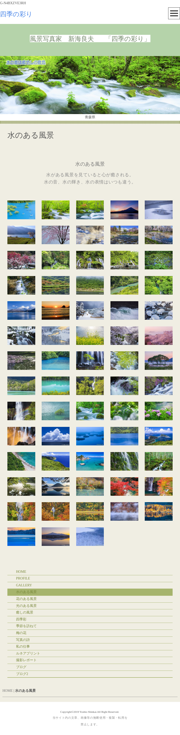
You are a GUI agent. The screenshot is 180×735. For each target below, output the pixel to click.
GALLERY (24, 585)
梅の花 (21, 633)
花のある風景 (26, 599)
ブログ (21, 667)
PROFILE (23, 578)
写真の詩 (23, 640)
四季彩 (21, 619)
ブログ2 (22, 674)
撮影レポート (26, 660)
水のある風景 (26, 592)
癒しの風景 (24, 612)
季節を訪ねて (26, 626)
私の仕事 (23, 646)
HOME (21, 572)
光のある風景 (26, 606)
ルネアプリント (28, 653)
